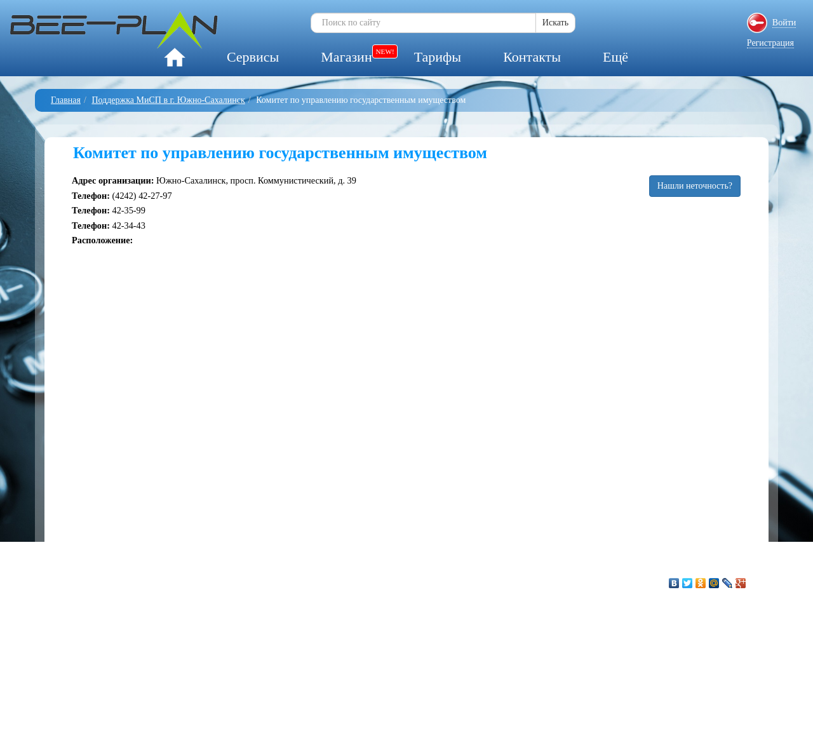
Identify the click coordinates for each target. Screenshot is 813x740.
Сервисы (253, 57)
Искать (555, 22)
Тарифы (437, 57)
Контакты (532, 57)
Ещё (615, 57)
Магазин (346, 57)
